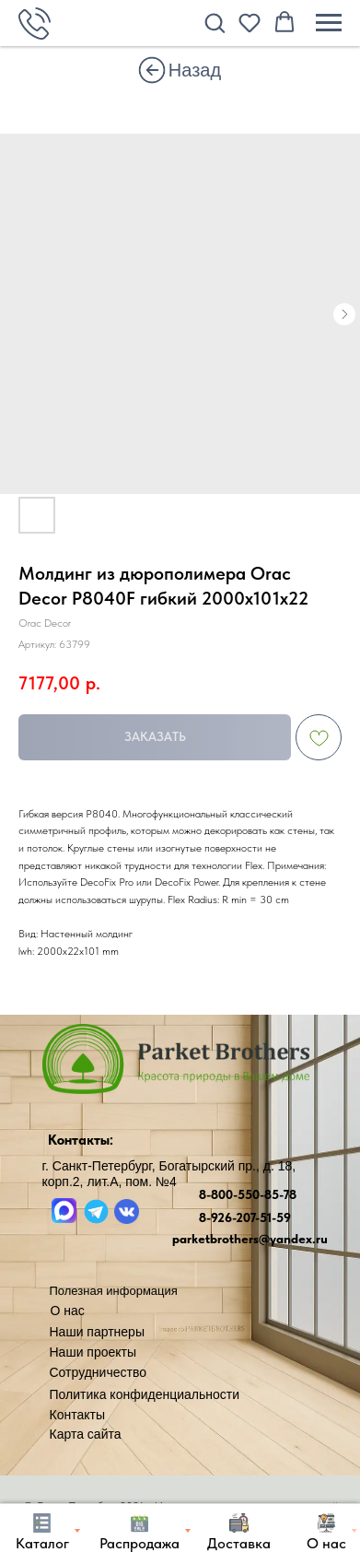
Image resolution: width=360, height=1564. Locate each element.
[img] (152, 70)
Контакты (77, 1414)
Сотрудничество (98, 1372)
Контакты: (80, 1140)
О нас (68, 1310)
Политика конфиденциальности (145, 1394)
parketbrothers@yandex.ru (250, 1238)
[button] (214, 22)
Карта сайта (86, 1434)
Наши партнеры (97, 1331)
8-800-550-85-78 (247, 1194)
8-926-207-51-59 (245, 1217)
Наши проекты (93, 1352)
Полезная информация (114, 1291)
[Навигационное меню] (329, 23)
